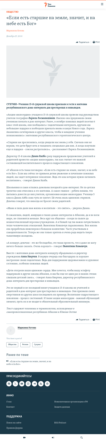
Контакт (10, 407)
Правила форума (14, 428)
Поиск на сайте (13, 423)
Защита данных (62, 407)
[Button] (82, 42)
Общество (12, 12)
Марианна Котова (15, 31)
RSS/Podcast (60, 423)
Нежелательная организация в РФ (71, 402)
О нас (9, 402)
